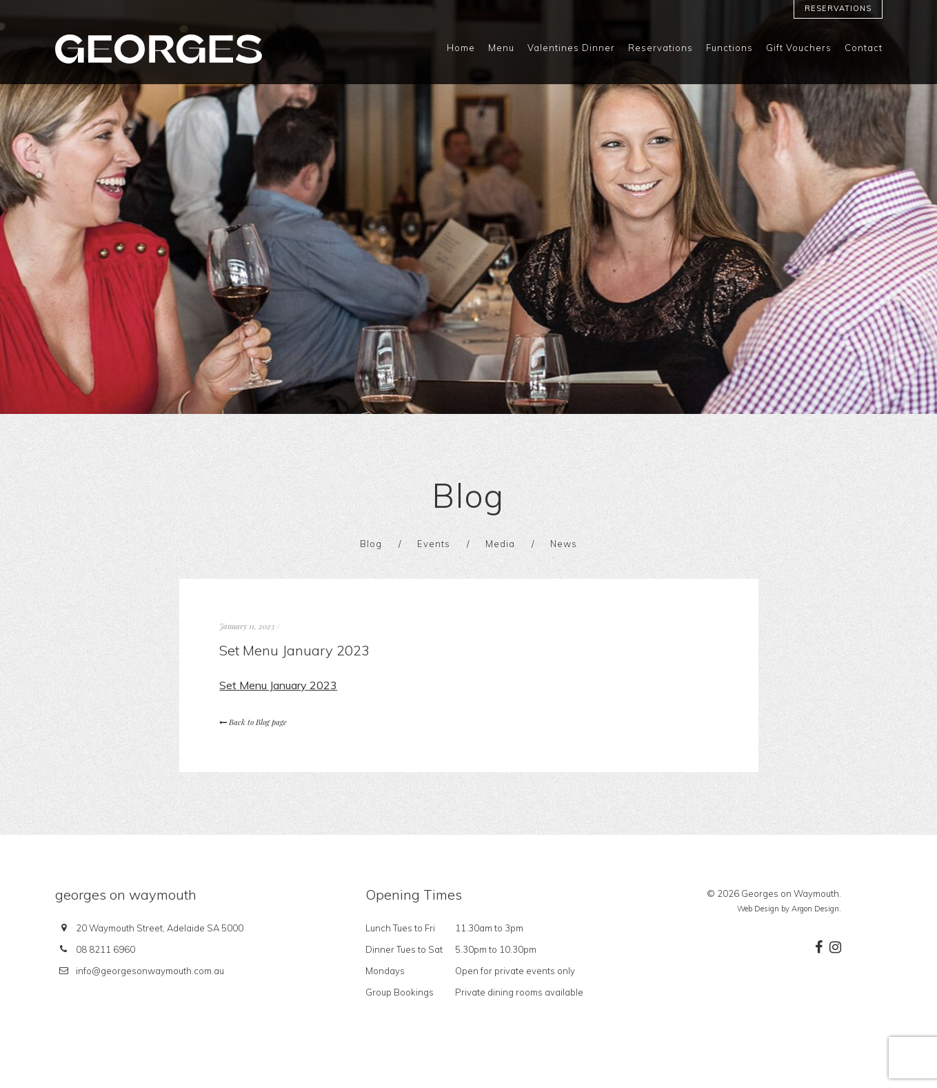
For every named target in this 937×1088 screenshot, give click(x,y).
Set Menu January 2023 (278, 685)
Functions (729, 48)
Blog (371, 543)
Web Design (758, 908)
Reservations (838, 8)
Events (433, 543)
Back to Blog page (253, 722)
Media (500, 543)
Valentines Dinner (571, 48)
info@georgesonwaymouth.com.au (150, 970)
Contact (864, 48)
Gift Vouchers (799, 48)
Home (461, 48)
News (563, 543)
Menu (501, 48)
